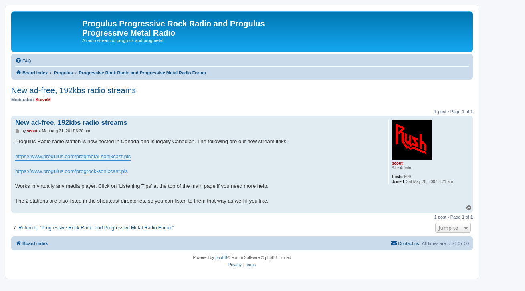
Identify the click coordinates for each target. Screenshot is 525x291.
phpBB (221, 257)
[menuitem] (23, 61)
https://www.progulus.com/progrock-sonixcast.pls (71, 171)
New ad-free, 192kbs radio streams (73, 90)
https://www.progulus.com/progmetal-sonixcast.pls (73, 156)
